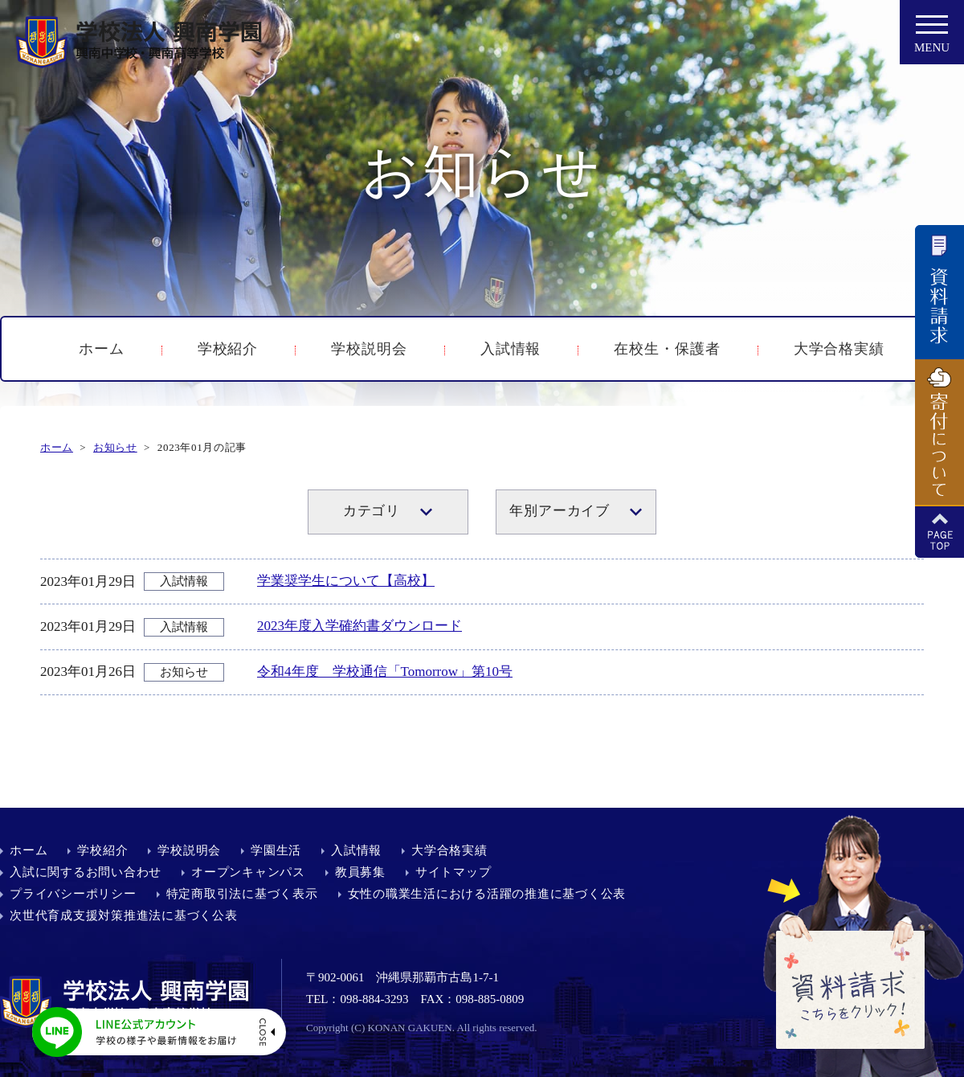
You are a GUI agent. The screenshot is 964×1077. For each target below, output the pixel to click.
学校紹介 (228, 349)
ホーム (102, 349)
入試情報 (510, 349)
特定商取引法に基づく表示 (242, 893)
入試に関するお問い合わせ (85, 872)
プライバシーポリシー (73, 893)
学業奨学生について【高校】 (346, 580)
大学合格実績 (839, 349)
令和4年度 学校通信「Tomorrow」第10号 (385, 671)
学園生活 (276, 850)
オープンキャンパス (248, 872)
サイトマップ (453, 872)
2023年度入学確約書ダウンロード (359, 625)
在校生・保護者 (667, 349)
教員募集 (360, 872)
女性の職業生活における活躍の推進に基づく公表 (487, 893)
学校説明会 (369, 349)
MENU (932, 38)
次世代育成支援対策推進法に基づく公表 (124, 915)
